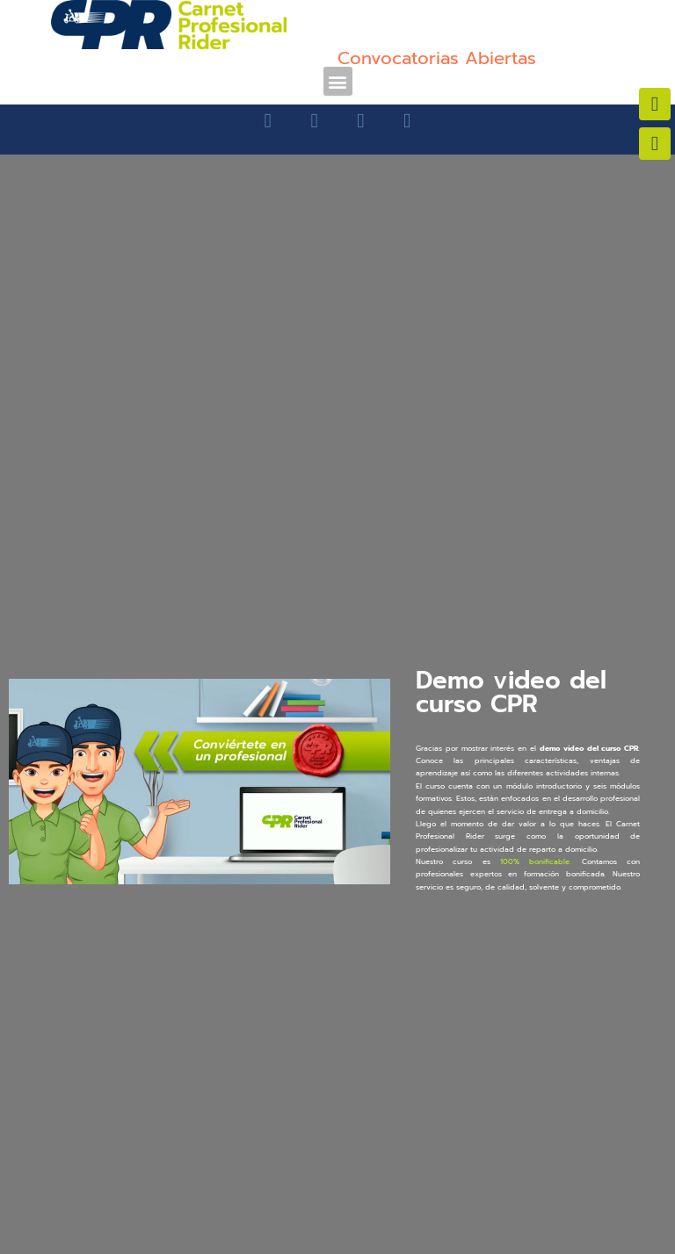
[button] (337, 81)
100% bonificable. (535, 862)
